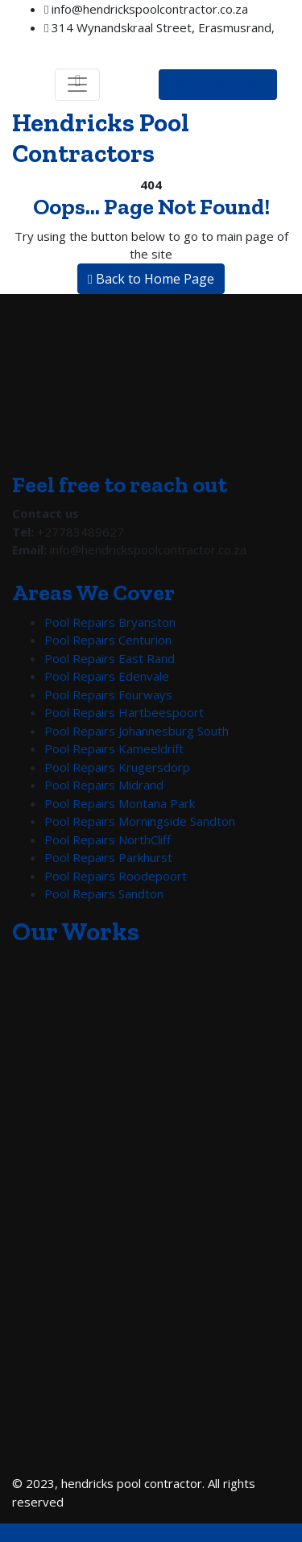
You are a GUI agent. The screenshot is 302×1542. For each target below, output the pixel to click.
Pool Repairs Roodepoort (115, 876)
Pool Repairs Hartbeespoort (124, 712)
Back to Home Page (151, 279)
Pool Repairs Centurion (108, 640)
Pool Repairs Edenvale (106, 676)
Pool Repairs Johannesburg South (136, 731)
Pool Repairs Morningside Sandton (139, 821)
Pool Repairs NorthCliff (107, 839)
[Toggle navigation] (77, 84)
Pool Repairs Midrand (103, 785)
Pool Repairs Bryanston (110, 622)
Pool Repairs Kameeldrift (114, 748)
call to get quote (218, 84)
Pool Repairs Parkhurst (108, 857)
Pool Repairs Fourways (108, 694)
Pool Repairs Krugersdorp (117, 767)
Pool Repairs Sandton (103, 893)
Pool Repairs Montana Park (119, 803)
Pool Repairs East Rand (109, 658)
